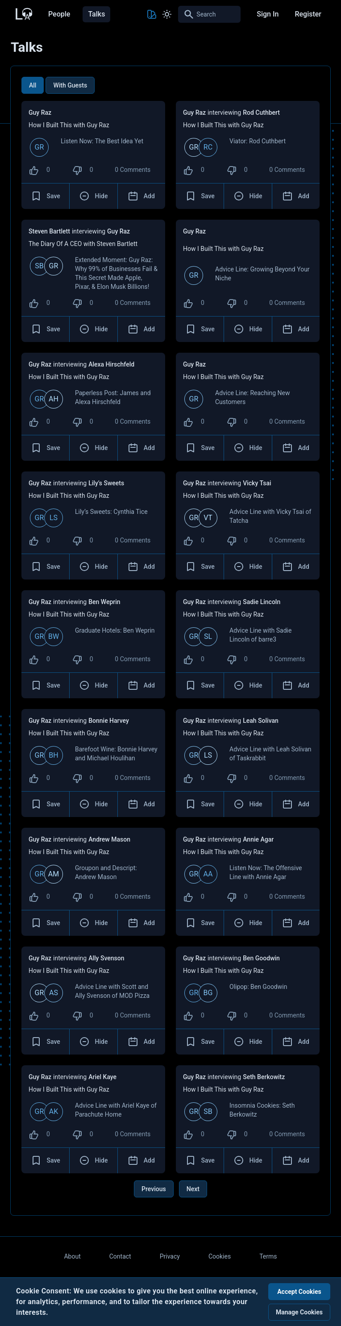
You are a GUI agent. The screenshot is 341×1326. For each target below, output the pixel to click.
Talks (96, 14)
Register (308, 14)
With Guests (70, 85)
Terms (268, 1256)
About (72, 1256)
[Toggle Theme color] (152, 14)
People (59, 14)
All (32, 85)
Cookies (219, 1256)
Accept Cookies (299, 1291)
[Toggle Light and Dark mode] (167, 14)
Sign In (268, 14)
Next (193, 1189)
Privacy (170, 1256)
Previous (153, 1189)
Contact (120, 1256)
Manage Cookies (299, 1312)
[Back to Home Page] (23, 13)
